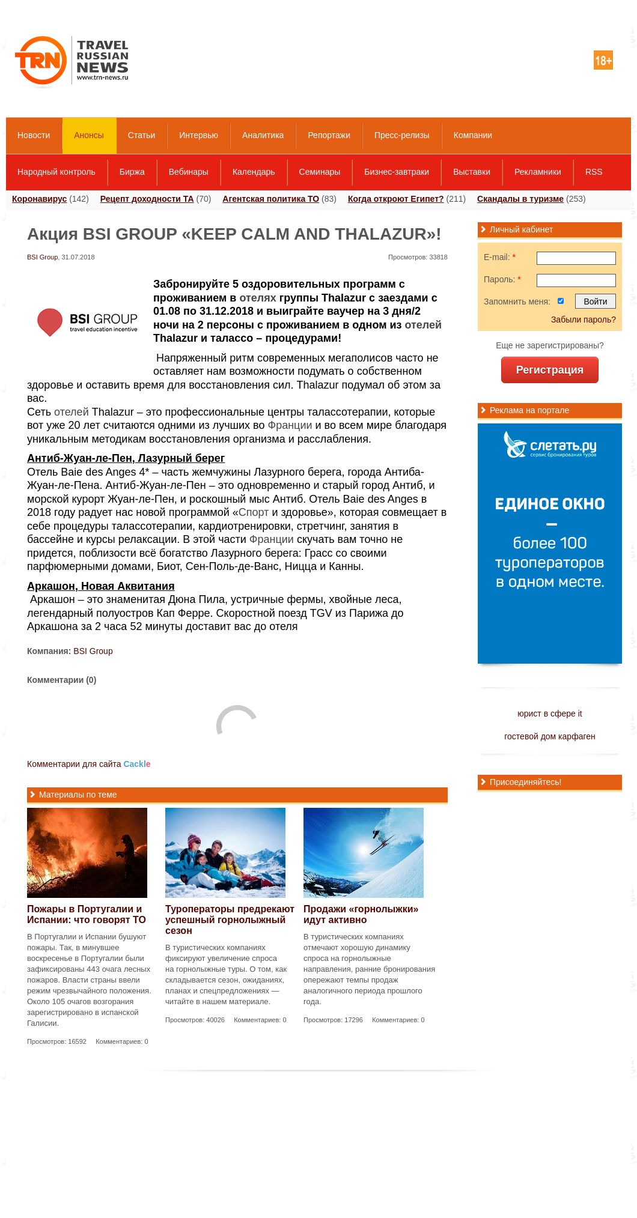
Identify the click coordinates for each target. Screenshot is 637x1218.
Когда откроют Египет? (396, 199)
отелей (423, 325)
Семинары (320, 172)
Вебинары (189, 172)
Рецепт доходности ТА (147, 199)
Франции (289, 425)
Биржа (132, 172)
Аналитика (263, 135)
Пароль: (502, 279)
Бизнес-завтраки (396, 172)
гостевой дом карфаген (550, 736)
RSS (594, 172)
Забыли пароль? (583, 319)
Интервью (198, 135)
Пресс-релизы (402, 135)
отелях (257, 298)
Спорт (254, 512)
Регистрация (550, 370)
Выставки (471, 172)
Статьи (141, 135)
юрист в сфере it (549, 713)
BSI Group (42, 257)
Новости (33, 135)
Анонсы (89, 135)
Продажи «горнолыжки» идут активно (360, 914)
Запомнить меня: (517, 301)
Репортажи (329, 135)
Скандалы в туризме (520, 199)
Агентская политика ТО (270, 199)
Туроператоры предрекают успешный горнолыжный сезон (229, 920)
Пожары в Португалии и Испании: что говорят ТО (86, 914)
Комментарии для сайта (89, 764)
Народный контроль (56, 172)
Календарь (254, 172)
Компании (473, 135)
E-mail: (500, 257)
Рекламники (537, 172)
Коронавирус (39, 199)
